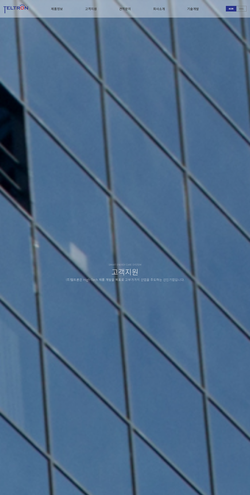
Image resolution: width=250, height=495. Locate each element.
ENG (241, 8)
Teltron (15, 8)
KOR (231, 8)
